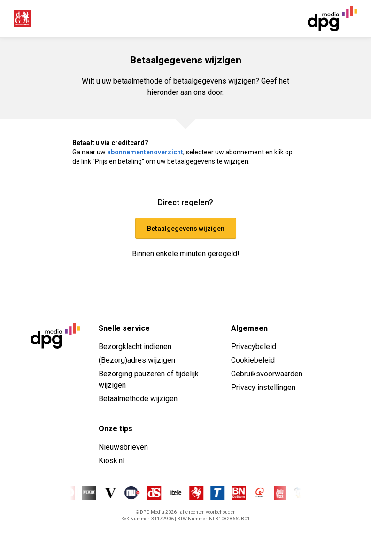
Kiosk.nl (111, 460)
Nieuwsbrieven (123, 446)
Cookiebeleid (253, 360)
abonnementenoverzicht (145, 152)
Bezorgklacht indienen (135, 346)
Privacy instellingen (263, 387)
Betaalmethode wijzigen (138, 398)
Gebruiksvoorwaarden (266, 373)
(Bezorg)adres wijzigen (137, 360)
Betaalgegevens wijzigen (185, 228)
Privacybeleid (253, 346)
